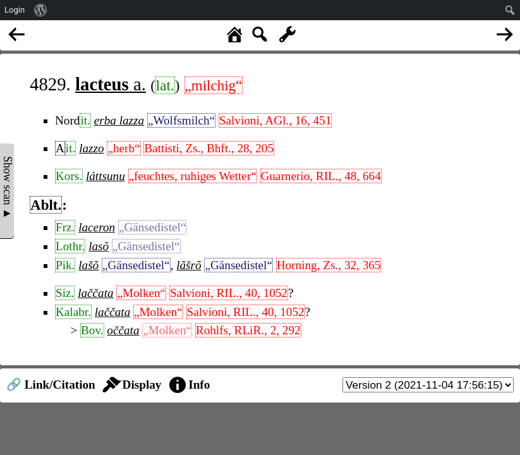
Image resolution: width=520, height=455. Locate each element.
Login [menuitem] (14, 10)
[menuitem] (41, 10)
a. (110, 84)
